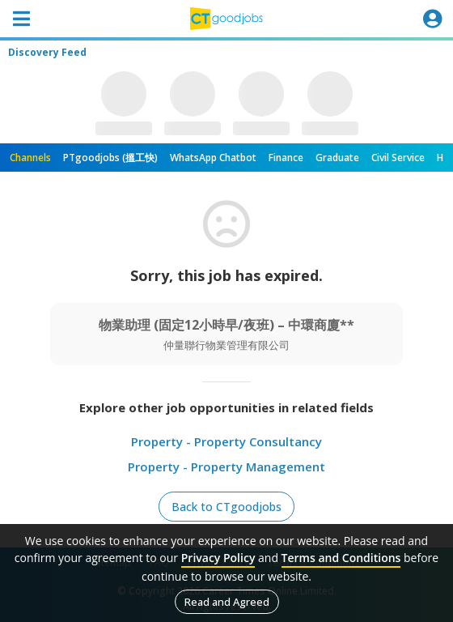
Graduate (337, 157)
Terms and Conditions (341, 557)
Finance (286, 157)
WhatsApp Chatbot (213, 157)
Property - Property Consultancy (226, 441)
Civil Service (398, 157)
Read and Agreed (226, 601)
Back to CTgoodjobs (226, 506)
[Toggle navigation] (21, 18)
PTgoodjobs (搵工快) (110, 157)
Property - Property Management (226, 466)
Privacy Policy (218, 557)
